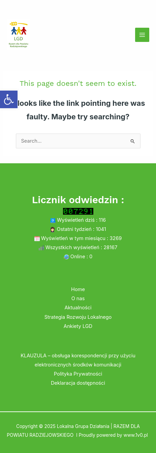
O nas (78, 298)
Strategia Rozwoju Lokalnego (78, 317)
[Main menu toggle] (142, 35)
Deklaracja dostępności (78, 383)
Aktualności (77, 308)
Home (78, 289)
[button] (9, 99)
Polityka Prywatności (78, 374)
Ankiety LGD (78, 326)
